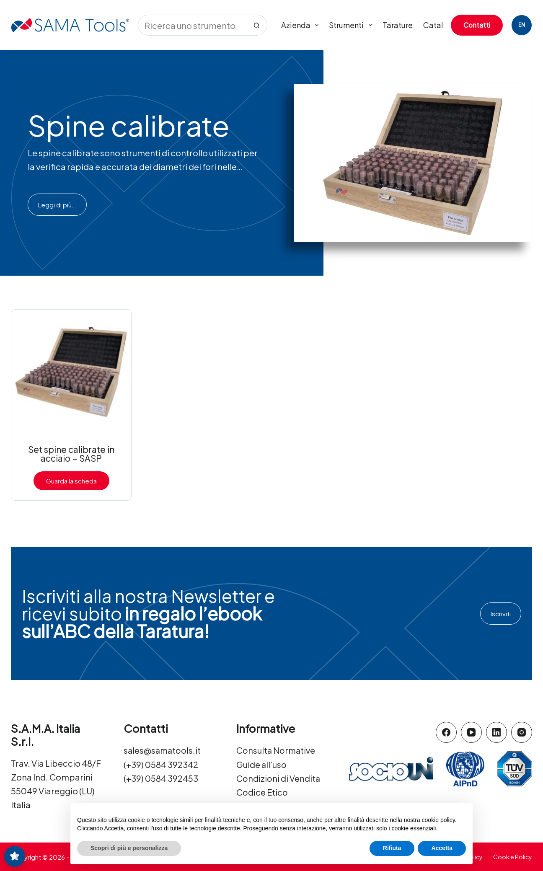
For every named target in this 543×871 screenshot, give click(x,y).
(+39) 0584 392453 (161, 778)
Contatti (476, 25)
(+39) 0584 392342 (161, 764)
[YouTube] (471, 732)
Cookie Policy (512, 856)
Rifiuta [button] (392, 848)
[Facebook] (446, 732)
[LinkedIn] (496, 732)
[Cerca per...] (192, 25)
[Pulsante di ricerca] (256, 25)
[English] (521, 25)
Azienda (301, 25)
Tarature (398, 25)
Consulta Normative (276, 750)
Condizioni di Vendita (278, 778)
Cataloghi (441, 25)
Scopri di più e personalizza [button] (129, 848)
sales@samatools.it (163, 750)
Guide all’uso (261, 764)
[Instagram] (521, 732)
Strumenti (352, 25)
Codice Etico (262, 792)
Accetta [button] (441, 848)
